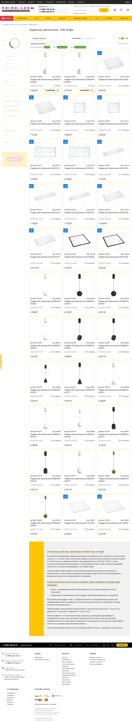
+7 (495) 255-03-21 (53, 12)
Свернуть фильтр (39, 38)
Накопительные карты (42, 659)
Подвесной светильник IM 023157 (45, 257)
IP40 (47, 47)
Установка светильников (97, 659)
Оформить (122, 645)
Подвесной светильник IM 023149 (113, 124)
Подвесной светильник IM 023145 (113, 79)
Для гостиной (66, 682)
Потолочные (12, 74)
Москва (50, 7)
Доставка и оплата (8, 2)
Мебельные (11, 60)
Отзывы (40, 2)
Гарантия (21, 2)
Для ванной (65, 684)
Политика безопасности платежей (45, 704)
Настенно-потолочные (14, 67)
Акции (38, 653)
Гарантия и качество (96, 662)
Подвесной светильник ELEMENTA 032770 (45, 391)
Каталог (6, 18)
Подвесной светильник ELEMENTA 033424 (45, 524)
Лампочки (65, 671)
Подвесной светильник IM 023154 (45, 212)
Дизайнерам (61, 2)
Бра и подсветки (67, 662)
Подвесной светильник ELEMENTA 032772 (113, 391)
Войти (127, 2)
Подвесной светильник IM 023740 (79, 257)
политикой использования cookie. (46, 714)
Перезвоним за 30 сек (81, 6)
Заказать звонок (26, 645)
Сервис (93, 653)
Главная (5, 24)
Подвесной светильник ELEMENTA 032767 (113, 346)
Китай (9, 146)
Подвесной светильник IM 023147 (79, 124)
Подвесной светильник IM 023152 (79, 168)
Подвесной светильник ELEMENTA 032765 (45, 346)
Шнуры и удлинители (69, 675)
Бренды (71, 2)
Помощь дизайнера (96, 664)
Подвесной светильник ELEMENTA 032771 (79, 391)
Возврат (31, 2)
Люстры (64, 657)
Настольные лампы (68, 664)
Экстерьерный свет (68, 668)
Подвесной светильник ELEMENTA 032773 (45, 435)
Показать (14, 159)
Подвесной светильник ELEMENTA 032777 (79, 479)
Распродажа (38, 657)
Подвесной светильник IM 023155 (79, 212)
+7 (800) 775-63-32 (53, 9)
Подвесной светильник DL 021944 (79, 523)
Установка (49, 2)
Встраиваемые (12, 56)
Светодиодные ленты (69, 673)
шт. (106, 645)
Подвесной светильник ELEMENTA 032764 (113, 302)
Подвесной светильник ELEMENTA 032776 (45, 479)
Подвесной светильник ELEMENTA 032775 (113, 435)
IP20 (9, 120)
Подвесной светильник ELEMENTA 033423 (113, 479)
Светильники (22, 24)
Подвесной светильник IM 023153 (113, 168)
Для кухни (65, 677)
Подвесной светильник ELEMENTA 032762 (45, 302)
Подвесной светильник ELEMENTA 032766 (79, 346)
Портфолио (10, 695)
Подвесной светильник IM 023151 (45, 168)
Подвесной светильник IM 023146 (45, 124)
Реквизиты (10, 697)
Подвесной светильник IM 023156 (113, 212)
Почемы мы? (11, 693)
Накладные (11, 63)
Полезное (10, 702)
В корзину (52, 90)
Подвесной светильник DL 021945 (113, 523)
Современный (11, 85)
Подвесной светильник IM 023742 (113, 257)
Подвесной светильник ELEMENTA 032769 (79, 80)
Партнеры (10, 704)
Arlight (9, 135)
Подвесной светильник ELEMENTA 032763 (79, 302)
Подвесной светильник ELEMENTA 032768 (45, 80)
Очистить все (122, 44)
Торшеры (65, 666)
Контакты (80, 2)
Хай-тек (9, 89)
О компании (12, 689)
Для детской (66, 680)
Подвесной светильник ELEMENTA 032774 (79, 435)
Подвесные (62, 47)
